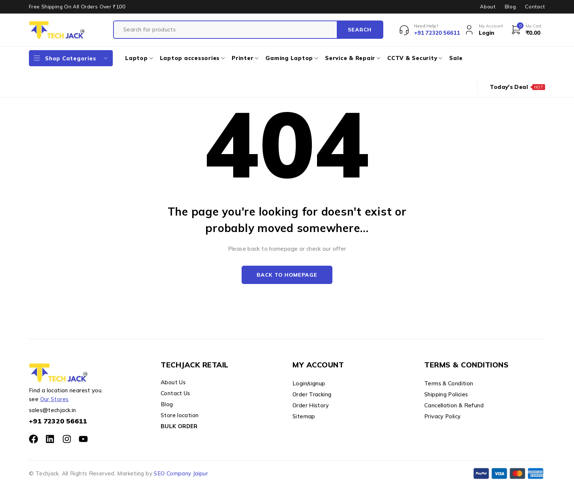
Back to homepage (287, 275)
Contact (535, 7)
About (487, 7)
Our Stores (54, 399)
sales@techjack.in (52, 410)
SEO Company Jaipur (181, 473)
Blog (510, 7)
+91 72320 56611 (58, 421)
